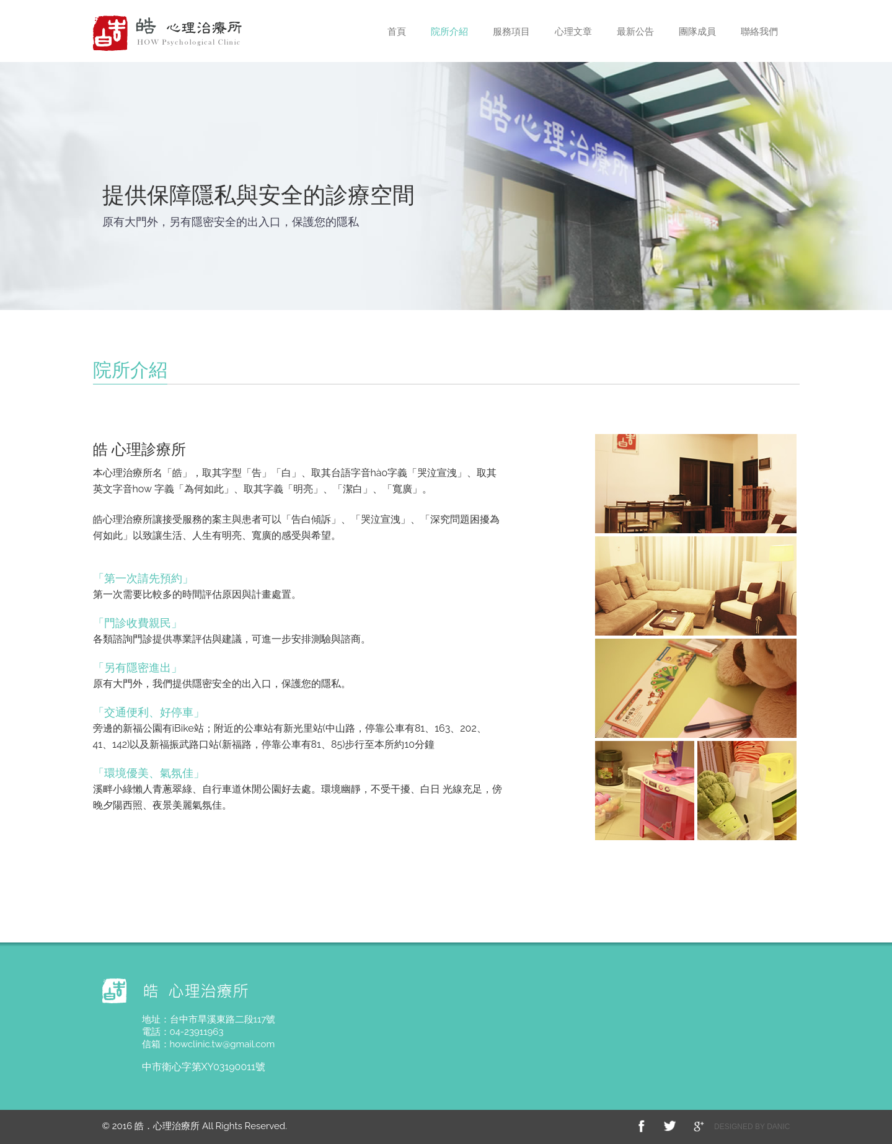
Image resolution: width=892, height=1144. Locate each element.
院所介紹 (449, 31)
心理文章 (573, 31)
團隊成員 (697, 31)
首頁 (396, 31)
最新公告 (635, 31)
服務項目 (511, 31)
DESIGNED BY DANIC (752, 1126)
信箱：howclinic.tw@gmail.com (208, 1044)
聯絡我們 (759, 31)
